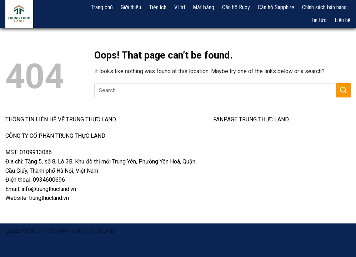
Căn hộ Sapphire (276, 7)
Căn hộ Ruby (236, 7)
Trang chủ (102, 7)
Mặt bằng (203, 7)
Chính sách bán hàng (324, 7)
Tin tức (319, 20)
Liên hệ (343, 20)
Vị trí (179, 7)
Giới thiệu (131, 7)
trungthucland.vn (49, 198)
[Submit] (343, 90)
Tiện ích (157, 7)
